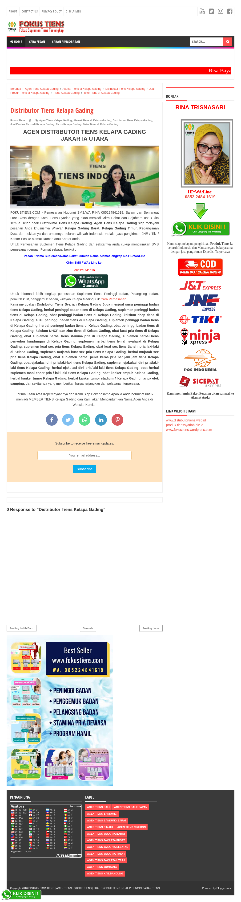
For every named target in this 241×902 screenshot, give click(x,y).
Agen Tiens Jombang (102, 866)
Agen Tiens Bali (98, 807)
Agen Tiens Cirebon (131, 827)
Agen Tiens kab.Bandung (105, 873)
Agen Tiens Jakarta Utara (106, 860)
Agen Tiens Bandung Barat (106, 820)
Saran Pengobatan (66, 41)
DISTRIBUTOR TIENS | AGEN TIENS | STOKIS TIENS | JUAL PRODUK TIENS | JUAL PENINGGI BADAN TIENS (94, 888)
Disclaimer (73, 11)
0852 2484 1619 (200, 197)
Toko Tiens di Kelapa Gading (100, 124)
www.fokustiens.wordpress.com (189, 430)
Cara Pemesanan (113, 299)
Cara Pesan (37, 41)
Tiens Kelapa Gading (69, 124)
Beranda (88, 628)
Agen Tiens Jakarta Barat (106, 833)
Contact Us (29, 11)
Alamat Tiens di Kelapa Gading (92, 120)
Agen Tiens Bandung (102, 813)
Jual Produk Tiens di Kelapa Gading (32, 124)
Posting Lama (150, 628)
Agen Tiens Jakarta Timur (106, 853)
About (13, 11)
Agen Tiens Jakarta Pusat (106, 840)
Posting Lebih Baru (21, 628)
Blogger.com (224, 888)
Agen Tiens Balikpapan (130, 807)
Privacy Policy (52, 11)
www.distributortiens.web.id (186, 420)
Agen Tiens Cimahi (100, 827)
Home (16, 41)
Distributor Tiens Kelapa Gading (132, 120)
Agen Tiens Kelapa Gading (55, 120)
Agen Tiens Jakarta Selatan (107, 846)
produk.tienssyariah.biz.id (184, 425)
